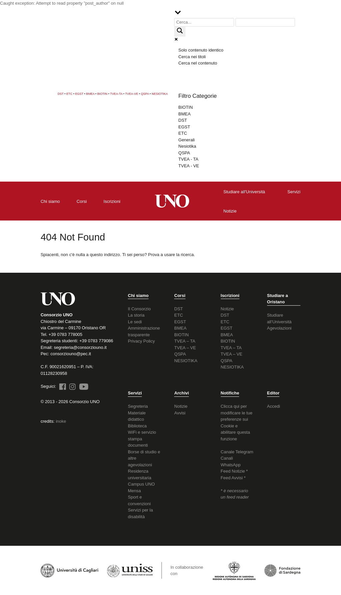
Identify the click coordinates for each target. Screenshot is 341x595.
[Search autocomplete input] (265, 22)
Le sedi (135, 321)
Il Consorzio (139, 308)
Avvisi (179, 412)
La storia (136, 315)
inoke (61, 421)
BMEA (90, 93)
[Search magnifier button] (179, 32)
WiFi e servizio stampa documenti (142, 439)
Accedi (273, 406)
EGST (79, 93)
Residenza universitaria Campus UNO (141, 478)
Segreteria (138, 406)
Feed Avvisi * (233, 477)
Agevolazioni (279, 328)
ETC (69, 93)
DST (61, 93)
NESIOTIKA (160, 93)
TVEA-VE (131, 93)
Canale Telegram (237, 451)
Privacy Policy (141, 341)
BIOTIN (102, 93)
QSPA (145, 93)
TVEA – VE (185, 347)
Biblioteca (137, 425)
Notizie (227, 308)
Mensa (134, 490)
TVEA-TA (116, 93)
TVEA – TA (184, 341)
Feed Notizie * (234, 471)
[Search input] (204, 22)
